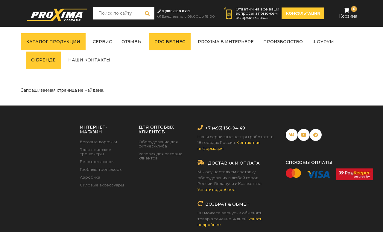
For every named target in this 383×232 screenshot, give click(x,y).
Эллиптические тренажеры (95, 151)
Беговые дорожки (98, 141)
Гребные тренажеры (101, 169)
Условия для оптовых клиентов (160, 155)
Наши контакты (89, 60)
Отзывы (131, 41)
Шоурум (323, 41)
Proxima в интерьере (226, 41)
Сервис (102, 41)
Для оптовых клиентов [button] (156, 129)
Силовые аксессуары (102, 185)
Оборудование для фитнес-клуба (158, 143)
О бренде (43, 60)
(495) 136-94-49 (228, 128)
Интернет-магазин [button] (93, 129)
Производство (283, 41)
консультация (303, 13)
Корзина (348, 13)
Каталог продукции (53, 41)
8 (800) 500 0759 (176, 11)
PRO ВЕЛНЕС (169, 41)
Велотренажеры (97, 161)
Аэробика (90, 177)
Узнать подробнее (216, 189)
